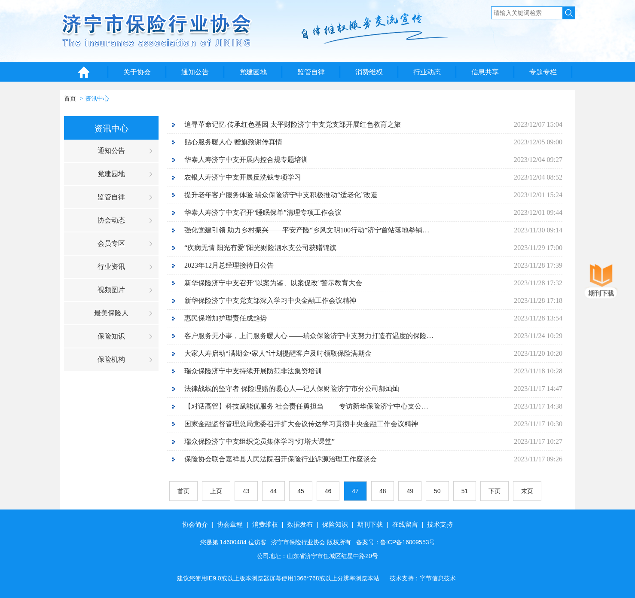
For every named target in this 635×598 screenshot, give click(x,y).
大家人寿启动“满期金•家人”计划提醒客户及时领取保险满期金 (278, 353)
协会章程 (230, 524)
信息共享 (485, 72)
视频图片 (111, 289)
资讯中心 (97, 98)
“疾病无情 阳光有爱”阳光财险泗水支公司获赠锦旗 (260, 247)
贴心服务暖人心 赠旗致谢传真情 (233, 142)
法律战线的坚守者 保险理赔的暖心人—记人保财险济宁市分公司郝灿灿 (291, 388)
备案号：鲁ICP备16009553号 (395, 542)
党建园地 (253, 72)
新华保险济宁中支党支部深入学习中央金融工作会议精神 (270, 300)
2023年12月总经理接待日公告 (229, 265)
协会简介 (195, 524)
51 (464, 491)
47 (355, 491)
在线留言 (405, 524)
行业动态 (427, 72)
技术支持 (440, 524)
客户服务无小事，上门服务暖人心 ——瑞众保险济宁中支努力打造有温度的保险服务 (309, 335)
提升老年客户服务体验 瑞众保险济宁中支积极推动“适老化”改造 (281, 194)
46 (328, 491)
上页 (216, 491)
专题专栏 (543, 72)
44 (273, 491)
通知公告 (195, 72)
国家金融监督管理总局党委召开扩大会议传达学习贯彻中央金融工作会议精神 (301, 423)
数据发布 (300, 524)
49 (409, 491)
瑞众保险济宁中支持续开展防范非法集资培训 (253, 371)
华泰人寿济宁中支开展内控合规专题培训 (246, 159)
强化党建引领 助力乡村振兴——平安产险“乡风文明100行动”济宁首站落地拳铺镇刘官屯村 (309, 230)
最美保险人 (111, 313)
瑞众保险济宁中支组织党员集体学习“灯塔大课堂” (259, 441)
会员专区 (111, 243)
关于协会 (137, 72)
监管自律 (311, 72)
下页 (494, 491)
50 (437, 491)
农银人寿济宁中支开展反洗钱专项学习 (242, 177)
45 (300, 491)
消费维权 (369, 72)
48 (382, 491)
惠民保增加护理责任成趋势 (225, 318)
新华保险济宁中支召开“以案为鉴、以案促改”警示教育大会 (273, 283)
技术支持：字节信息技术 (423, 578)
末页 (527, 491)
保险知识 (111, 336)
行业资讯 (111, 266)
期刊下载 (370, 524)
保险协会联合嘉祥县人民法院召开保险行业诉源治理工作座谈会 (280, 459)
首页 (70, 98)
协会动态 (111, 220)
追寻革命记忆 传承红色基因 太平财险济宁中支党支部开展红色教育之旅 (292, 124)
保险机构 (111, 359)
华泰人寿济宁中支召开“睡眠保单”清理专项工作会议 (263, 212)
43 (246, 491)
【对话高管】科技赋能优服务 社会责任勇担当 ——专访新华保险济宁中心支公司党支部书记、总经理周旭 (309, 406)
